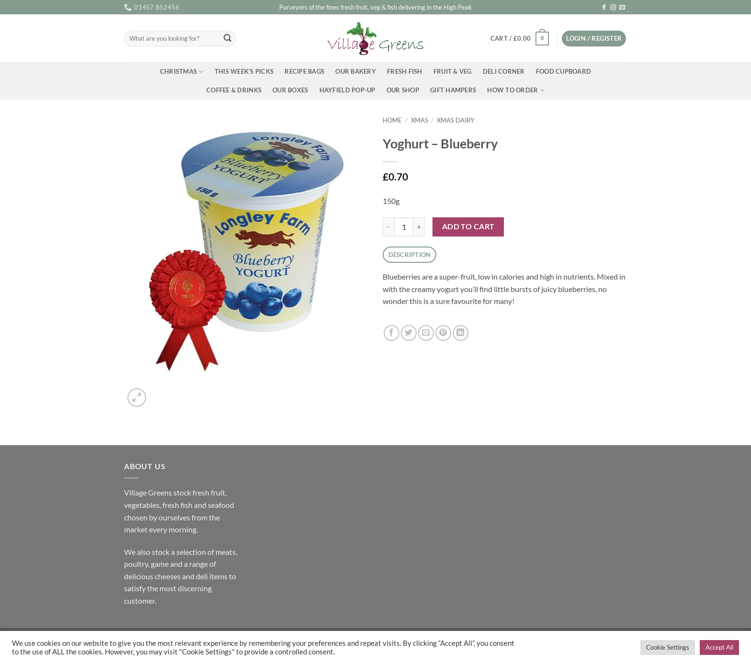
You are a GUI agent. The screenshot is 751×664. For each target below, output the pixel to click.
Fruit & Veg (452, 71)
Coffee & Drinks (234, 90)
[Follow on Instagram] (613, 7)
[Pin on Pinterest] (443, 333)
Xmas (419, 120)
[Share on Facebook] (391, 333)
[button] (519, 38)
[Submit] (227, 39)
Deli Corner (504, 71)
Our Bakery (355, 71)
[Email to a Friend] (426, 333)
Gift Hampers (453, 90)
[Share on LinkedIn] (460, 333)
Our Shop (403, 90)
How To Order (516, 90)
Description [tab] (409, 255)
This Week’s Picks (244, 71)
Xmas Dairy (455, 120)
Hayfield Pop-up (347, 90)
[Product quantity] (403, 226)
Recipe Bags (304, 71)
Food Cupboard (563, 71)
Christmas (182, 71)
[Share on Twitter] (409, 333)
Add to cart (468, 226)
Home (392, 120)
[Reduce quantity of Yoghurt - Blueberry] (388, 226)
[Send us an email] (622, 7)
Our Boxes (290, 90)
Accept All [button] (719, 647)
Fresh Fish (404, 71)
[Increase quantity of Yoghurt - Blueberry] (419, 226)
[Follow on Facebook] (604, 7)
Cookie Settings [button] (667, 647)
